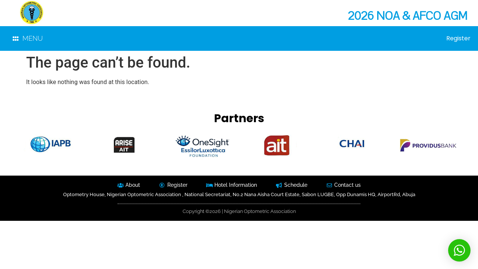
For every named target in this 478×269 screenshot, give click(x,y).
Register (458, 38)
